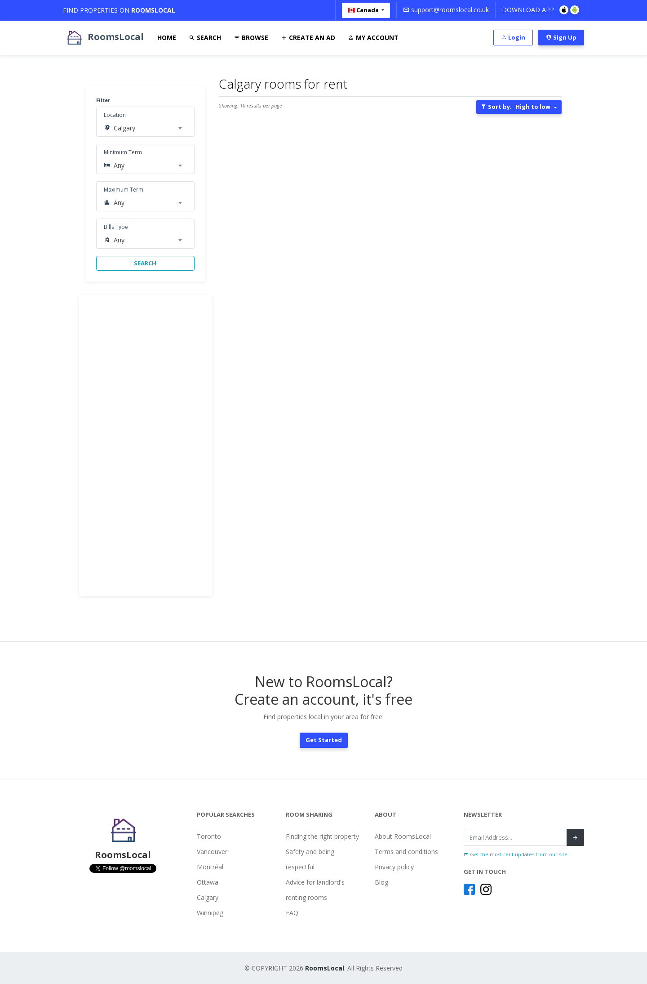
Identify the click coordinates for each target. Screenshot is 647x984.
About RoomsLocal (403, 836)
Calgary (207, 897)
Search (205, 37)
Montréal (210, 867)
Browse (251, 37)
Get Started (324, 740)
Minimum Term (123, 152)
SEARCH (145, 263)
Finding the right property (322, 836)
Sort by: (515, 107)
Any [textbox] (119, 165)
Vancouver (212, 851)
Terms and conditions (406, 851)
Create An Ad (308, 37)
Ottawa (207, 882)
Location (115, 115)
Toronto (209, 836)
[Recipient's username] (515, 837)
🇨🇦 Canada (364, 10)
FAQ (292, 912)
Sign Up (561, 37)
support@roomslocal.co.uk (446, 9)
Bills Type (116, 227)
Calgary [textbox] (124, 128)
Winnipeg (210, 912)
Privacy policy (394, 867)
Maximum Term (123, 189)
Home (166, 37)
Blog (381, 882)
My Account (373, 37)
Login (513, 37)
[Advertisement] (145, 446)
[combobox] (147, 128)
